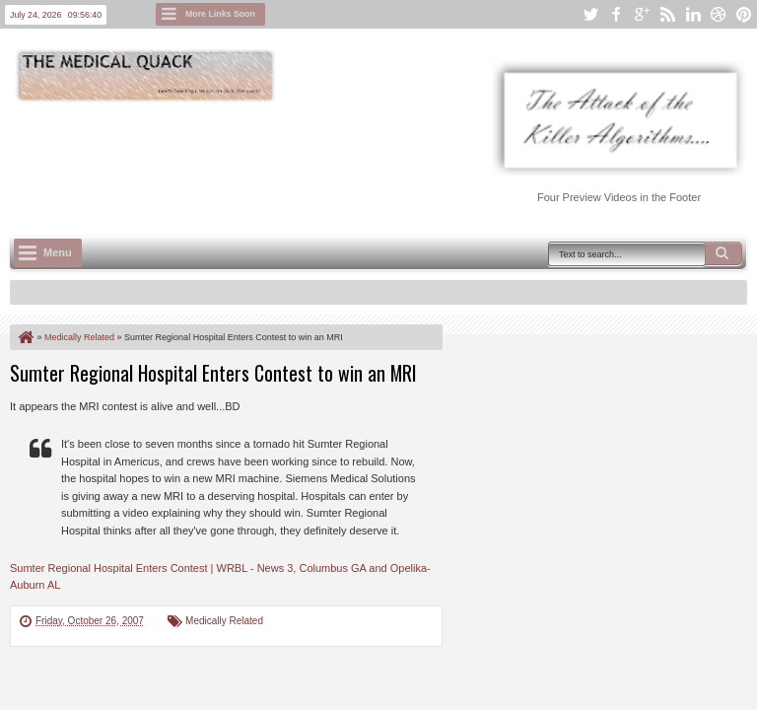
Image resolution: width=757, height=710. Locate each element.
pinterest (744, 14)
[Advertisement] (368, 158)
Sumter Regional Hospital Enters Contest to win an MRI (213, 373)
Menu (57, 252)
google (641, 14)
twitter (590, 14)
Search (723, 253)
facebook (616, 14)
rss (667, 14)
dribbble (718, 14)
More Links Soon (220, 14)
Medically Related (224, 620)
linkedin (693, 14)
